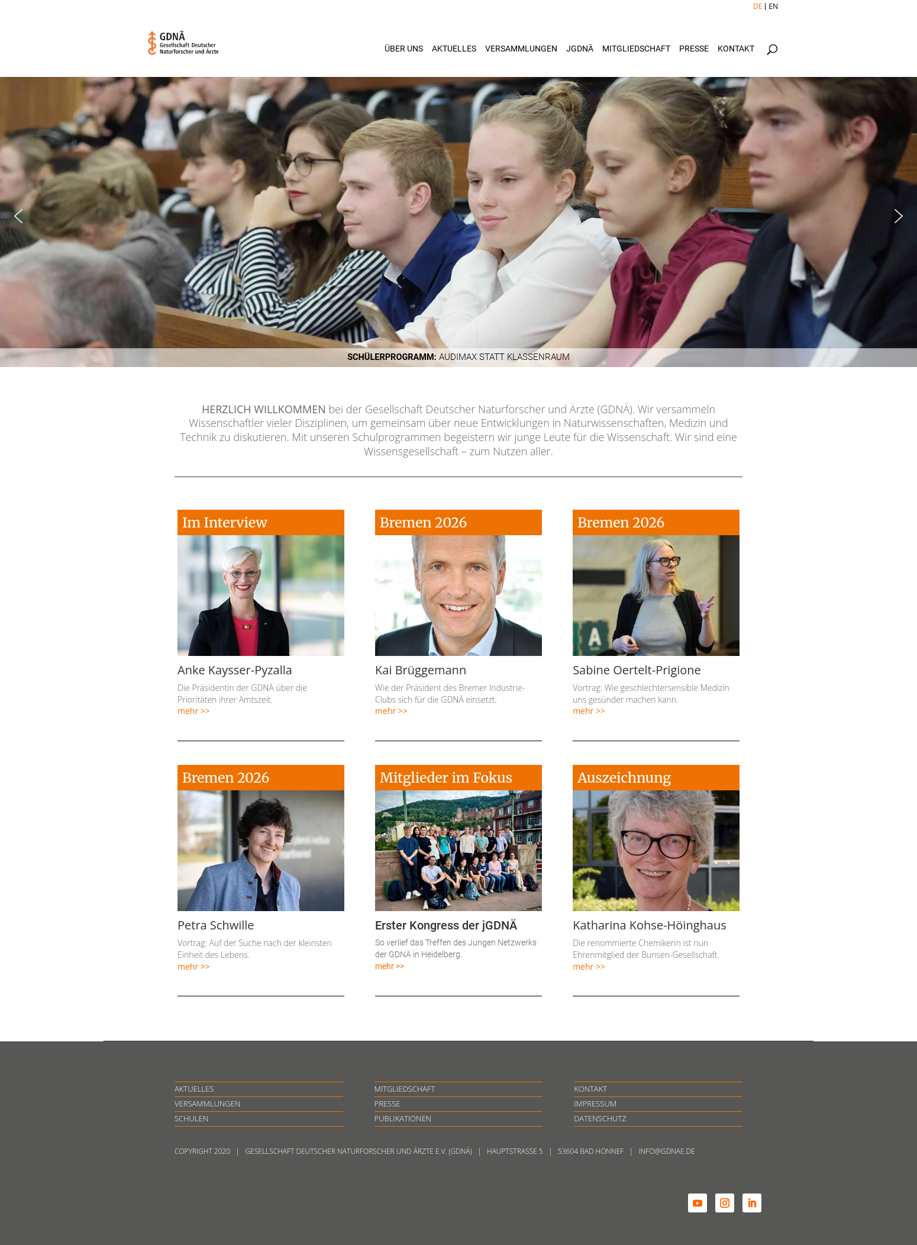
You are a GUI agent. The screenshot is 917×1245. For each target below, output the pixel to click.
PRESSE (387, 1103)
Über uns (404, 48)
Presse (694, 48)
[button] (458, 216)
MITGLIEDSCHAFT (404, 1088)
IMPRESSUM (595, 1103)
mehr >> (193, 710)
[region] (458, 216)
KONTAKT (590, 1088)
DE (757, 6)
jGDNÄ (579, 48)
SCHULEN (191, 1118)
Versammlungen (521, 48)
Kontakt (736, 48)
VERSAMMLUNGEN (207, 1103)
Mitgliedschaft (636, 48)
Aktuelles (454, 48)
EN (773, 6)
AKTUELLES (194, 1088)
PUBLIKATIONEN (402, 1118)
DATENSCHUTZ (600, 1118)
